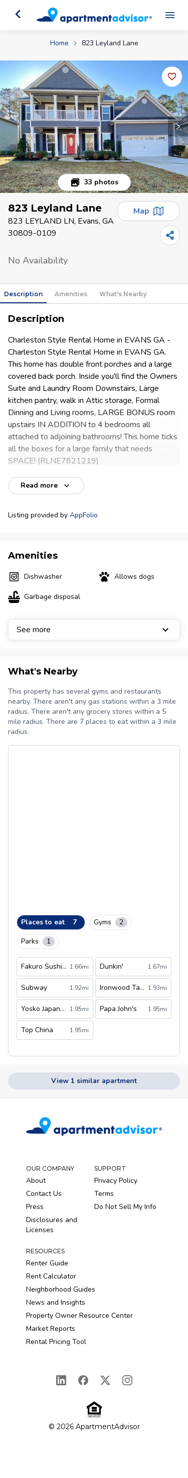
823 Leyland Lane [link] (110, 43)
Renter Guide (47, 1263)
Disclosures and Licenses (51, 1225)
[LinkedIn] (61, 1380)
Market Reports (50, 1328)
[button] (94, 126)
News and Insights (55, 1302)
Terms (104, 1193)
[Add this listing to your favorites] (172, 76)
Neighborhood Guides (60, 1289)
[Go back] (18, 14)
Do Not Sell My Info (125, 1207)
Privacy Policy (115, 1180)
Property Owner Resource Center (79, 1315)
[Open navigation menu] (170, 15)
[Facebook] (83, 1380)
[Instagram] (127, 1380)
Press (35, 1207)
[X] (105, 1380)
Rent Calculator (51, 1276)
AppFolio (84, 515)
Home (59, 43)
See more (94, 630)
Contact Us (44, 1193)
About (36, 1180)
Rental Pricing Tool (56, 1342)
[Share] (170, 235)
